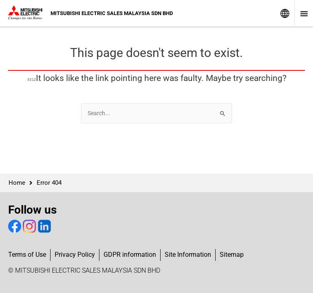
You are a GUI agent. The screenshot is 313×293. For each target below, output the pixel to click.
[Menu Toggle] (304, 13)
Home (17, 182)
